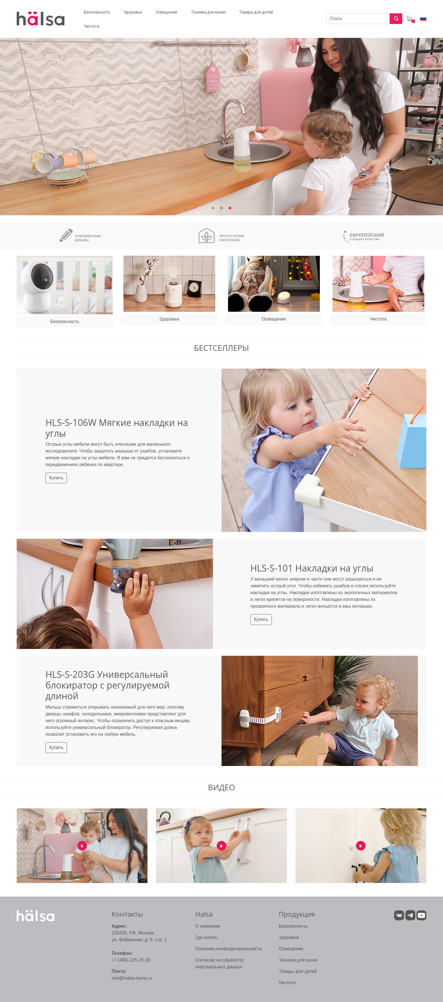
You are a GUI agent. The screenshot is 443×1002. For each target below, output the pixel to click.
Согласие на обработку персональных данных (219, 963)
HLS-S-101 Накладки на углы (311, 568)
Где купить (206, 937)
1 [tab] (213, 208)
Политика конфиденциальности (228, 948)
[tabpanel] (221, 119)
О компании (207, 926)
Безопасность (293, 926)
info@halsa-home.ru (132, 978)
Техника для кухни (298, 960)
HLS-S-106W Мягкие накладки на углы (116, 427)
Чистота (287, 982)
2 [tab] (221, 208)
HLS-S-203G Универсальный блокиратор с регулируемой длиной (107, 685)
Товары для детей (298, 971)
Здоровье (289, 937)
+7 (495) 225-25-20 (131, 960)
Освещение (291, 948)
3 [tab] (230, 208)
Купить (56, 477)
